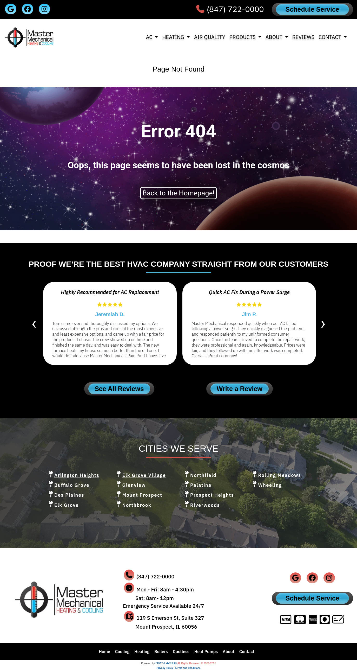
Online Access (166, 663)
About (228, 651)
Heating (141, 651)
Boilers (161, 651)
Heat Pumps (206, 651)
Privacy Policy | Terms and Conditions (178, 668)
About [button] (275, 37)
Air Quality (209, 37)
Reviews (303, 37)
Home (104, 651)
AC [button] (150, 37)
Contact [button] (330, 37)
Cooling (122, 651)
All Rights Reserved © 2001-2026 (196, 663)
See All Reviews (119, 388)
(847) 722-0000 (235, 9)
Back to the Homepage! (179, 193)
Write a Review (239, 388)
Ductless (181, 651)
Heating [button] (173, 37)
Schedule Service (312, 9)
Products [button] (243, 37)
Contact (246, 651)
